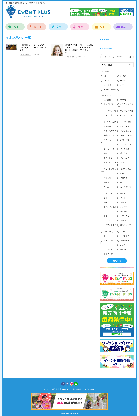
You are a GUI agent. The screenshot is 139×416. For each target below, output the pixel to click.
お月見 (121, 231)
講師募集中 (77, 389)
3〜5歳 (105, 80)
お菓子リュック (108, 162)
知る (101, 25)
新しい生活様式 (108, 122)
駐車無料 (122, 100)
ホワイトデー (107, 254)
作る (80, 25)
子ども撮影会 (124, 131)
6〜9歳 (121, 80)
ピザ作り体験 (124, 122)
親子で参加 (107, 104)
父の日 (121, 198)
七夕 (104, 216)
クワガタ (106, 220)
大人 (120, 89)
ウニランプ (107, 158)
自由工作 (122, 207)
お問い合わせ (90, 389)
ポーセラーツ (107, 149)
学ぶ (58, 25)
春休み (105, 187)
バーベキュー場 (108, 111)
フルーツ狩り (107, 115)
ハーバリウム (124, 144)
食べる (36, 25)
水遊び (121, 203)
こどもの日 (107, 194)
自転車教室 (123, 126)
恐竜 (120, 173)
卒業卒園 (122, 178)
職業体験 (106, 126)
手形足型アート (125, 153)
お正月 (121, 245)
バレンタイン (107, 249)
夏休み (105, 203)
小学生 (121, 85)
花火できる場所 (108, 225)
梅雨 (104, 198)
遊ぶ (123, 25)
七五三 (105, 236)
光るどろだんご (108, 131)
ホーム (46, 389)
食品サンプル (124, 169)
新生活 (105, 182)
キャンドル (123, 149)
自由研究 (122, 211)
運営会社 (55, 389)
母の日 (121, 194)
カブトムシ (123, 216)
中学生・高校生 (108, 89)
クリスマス (123, 236)
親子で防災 (107, 231)
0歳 (104, 76)
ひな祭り (122, 249)
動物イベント (107, 135)
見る (15, 25)
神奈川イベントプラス (28, 11)
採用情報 (66, 389)
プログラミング (125, 135)
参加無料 (106, 100)
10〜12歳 (106, 85)
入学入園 (106, 178)
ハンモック (123, 158)
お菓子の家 (123, 140)
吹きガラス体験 (125, 111)
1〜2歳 (121, 76)
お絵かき (106, 153)
